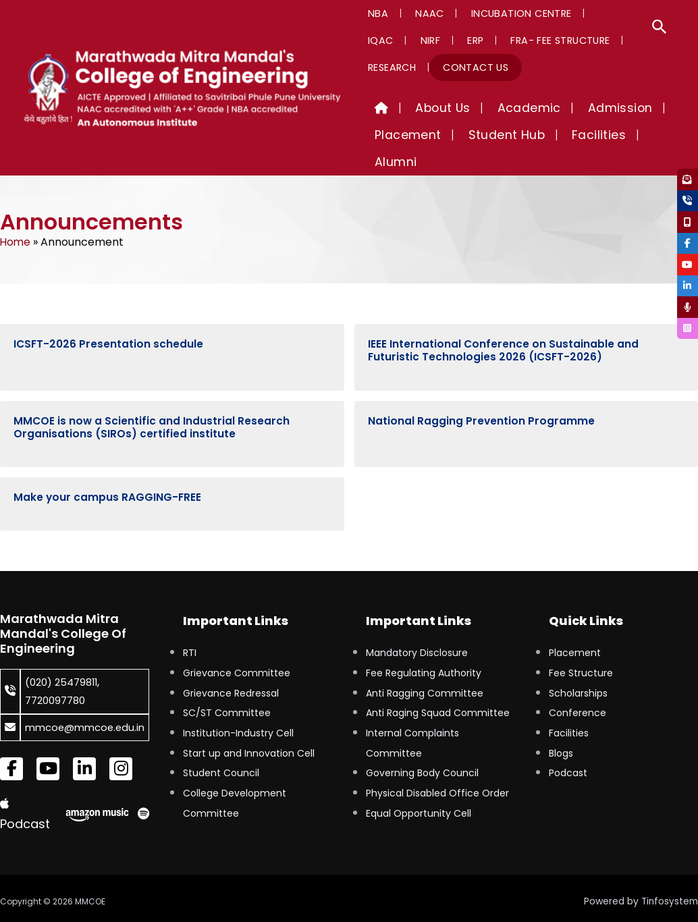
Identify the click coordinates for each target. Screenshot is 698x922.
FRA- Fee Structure (445, 40)
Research (536, 40)
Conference (577, 688)
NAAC (414, 13)
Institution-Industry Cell (238, 708)
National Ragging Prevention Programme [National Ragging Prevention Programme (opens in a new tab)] (481, 395)
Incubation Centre (496, 13)
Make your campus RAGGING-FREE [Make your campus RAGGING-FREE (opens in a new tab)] (108, 472)
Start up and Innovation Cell (249, 729)
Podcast (568, 748)
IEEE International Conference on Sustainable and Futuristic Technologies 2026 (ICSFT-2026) (503, 323)
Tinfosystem (668, 894)
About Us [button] (422, 108)
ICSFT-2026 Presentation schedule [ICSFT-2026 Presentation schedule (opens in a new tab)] (109, 317)
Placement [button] (401, 135)
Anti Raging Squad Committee (438, 688)
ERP (371, 40)
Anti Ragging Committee (424, 669)
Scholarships (578, 669)
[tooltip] (686, 181)
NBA (373, 13)
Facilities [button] (565, 135)
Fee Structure (581, 648)
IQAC (576, 13)
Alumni (626, 135)
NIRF (616, 13)
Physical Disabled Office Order (437, 769)
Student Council (221, 748)
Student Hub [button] (486, 135)
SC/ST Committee (227, 688)
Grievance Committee (236, 648)
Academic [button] (495, 108)
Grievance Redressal (231, 669)
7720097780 (58, 675)
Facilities (569, 708)
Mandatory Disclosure (417, 628)
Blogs (561, 729)
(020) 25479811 (64, 658)
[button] (659, 28)
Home (16, 215)
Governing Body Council (422, 748)
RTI (189, 628)
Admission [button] (573, 108)
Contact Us (396, 67)
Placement (575, 628)
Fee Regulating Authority (423, 648)
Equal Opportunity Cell (418, 789)
